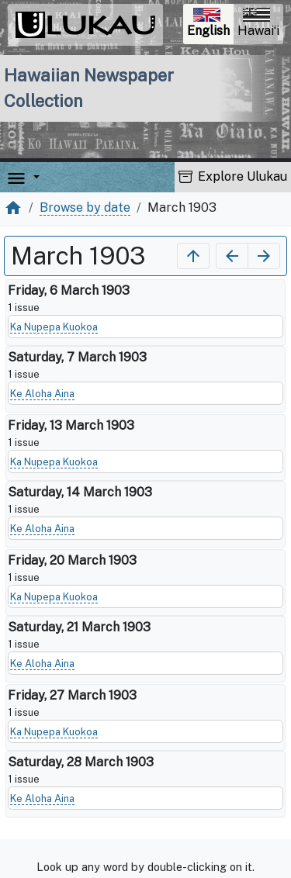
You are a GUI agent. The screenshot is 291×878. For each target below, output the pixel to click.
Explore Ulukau (232, 176)
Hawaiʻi (258, 23)
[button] (33, 177)
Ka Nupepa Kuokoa (54, 327)
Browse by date (85, 207)
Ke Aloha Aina (42, 393)
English (210, 24)
